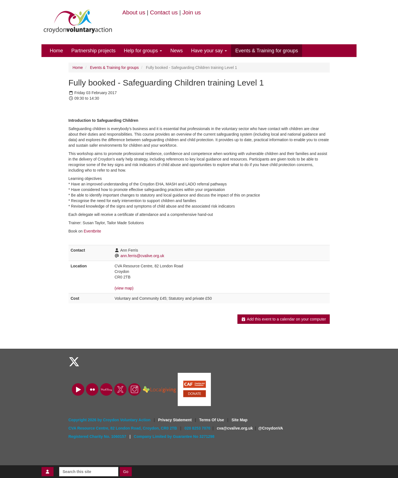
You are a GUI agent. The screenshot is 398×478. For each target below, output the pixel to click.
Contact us (164, 12)
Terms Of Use (212, 420)
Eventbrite (92, 231)
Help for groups (143, 50)
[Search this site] (88, 471)
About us (133, 12)
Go (126, 471)
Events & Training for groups (266, 50)
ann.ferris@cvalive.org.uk (142, 256)
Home (56, 50)
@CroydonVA (270, 428)
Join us (191, 12)
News (176, 50)
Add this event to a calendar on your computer (283, 319)
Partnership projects (93, 50)
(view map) (123, 288)
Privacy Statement (175, 420)
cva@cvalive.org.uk (235, 428)
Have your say (209, 50)
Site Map (240, 420)
